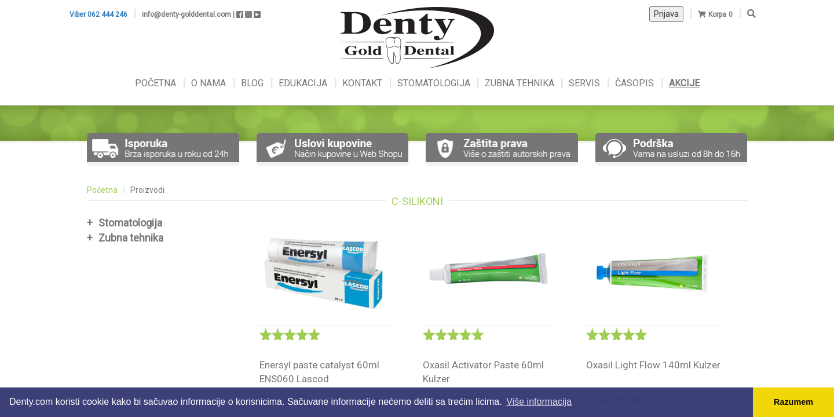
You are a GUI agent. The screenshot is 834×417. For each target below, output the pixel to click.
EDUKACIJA (304, 83)
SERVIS (585, 83)
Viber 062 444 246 (98, 14)
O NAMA (209, 83)
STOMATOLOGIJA (433, 83)
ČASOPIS (635, 83)
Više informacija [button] (539, 402)
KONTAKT (363, 83)
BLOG (253, 83)
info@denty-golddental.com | (188, 14)
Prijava (666, 14)
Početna (102, 190)
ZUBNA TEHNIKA (519, 83)
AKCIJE (684, 83)
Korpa (717, 14)
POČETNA (156, 83)
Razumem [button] (793, 402)
